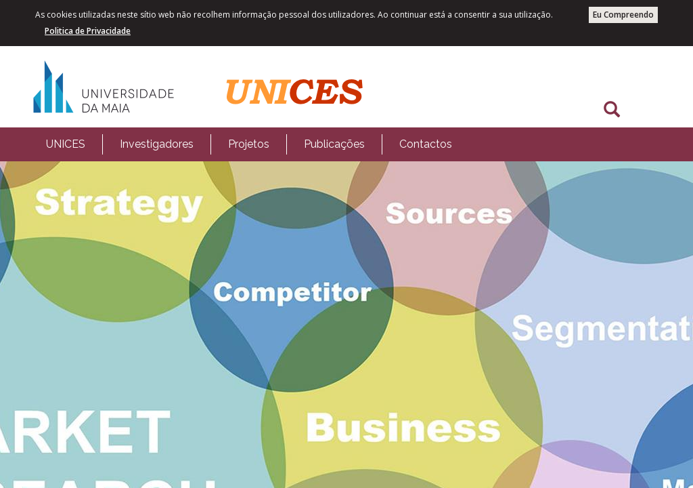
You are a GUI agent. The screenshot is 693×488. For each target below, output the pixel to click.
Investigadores (157, 144)
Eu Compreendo (623, 14)
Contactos (425, 144)
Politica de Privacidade (88, 31)
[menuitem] (65, 144)
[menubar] (249, 144)
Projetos (248, 144)
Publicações (334, 144)
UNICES (65, 144)
